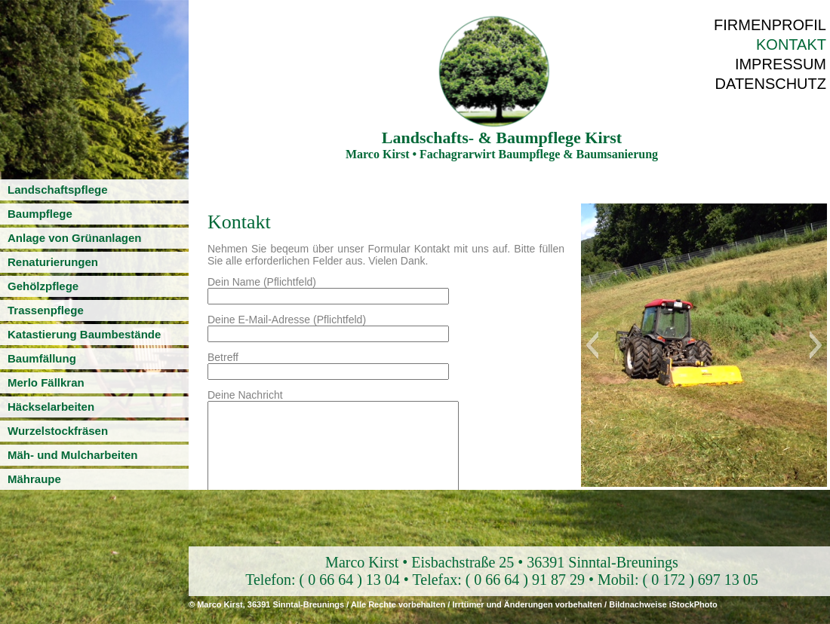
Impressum (780, 64)
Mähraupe (34, 479)
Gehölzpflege (43, 286)
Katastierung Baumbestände (84, 334)
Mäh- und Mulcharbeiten (73, 454)
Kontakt (791, 44)
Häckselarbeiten (51, 406)
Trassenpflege (46, 310)
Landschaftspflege (58, 189)
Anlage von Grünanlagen (75, 237)
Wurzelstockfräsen (58, 430)
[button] (592, 345)
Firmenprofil (770, 25)
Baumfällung (42, 358)
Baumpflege (40, 213)
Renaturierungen (53, 261)
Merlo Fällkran (46, 382)
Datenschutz (770, 83)
